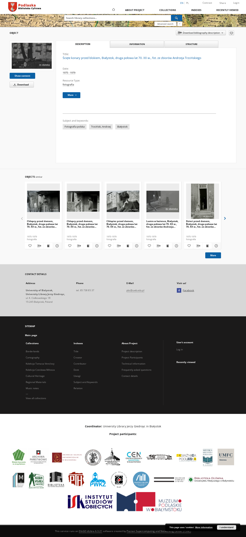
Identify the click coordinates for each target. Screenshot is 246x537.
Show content (22, 75)
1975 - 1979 (69, 72)
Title (76, 351)
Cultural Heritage (35, 376)
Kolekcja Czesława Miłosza (40, 369)
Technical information (133, 363)
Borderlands (32, 351)
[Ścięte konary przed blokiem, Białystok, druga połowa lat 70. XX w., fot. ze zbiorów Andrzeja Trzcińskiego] (32, 56)
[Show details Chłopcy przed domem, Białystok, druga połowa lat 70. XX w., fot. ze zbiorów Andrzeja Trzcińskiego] (56, 245)
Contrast (207, 2)
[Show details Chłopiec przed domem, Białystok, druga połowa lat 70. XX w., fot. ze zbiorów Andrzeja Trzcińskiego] (136, 245)
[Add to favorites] (231, 32)
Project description (132, 351)
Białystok (122, 126)
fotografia (68, 84)
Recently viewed (227, 10)
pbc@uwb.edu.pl (135, 290)
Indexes (196, 10)
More (213, 255)
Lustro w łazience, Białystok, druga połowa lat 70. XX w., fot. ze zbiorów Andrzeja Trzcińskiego (162, 224)
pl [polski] (187, 3)
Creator (78, 357)
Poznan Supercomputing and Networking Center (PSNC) (159, 531)
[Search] (176, 18)
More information (204, 527)
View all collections (36, 398)
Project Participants (132, 357)
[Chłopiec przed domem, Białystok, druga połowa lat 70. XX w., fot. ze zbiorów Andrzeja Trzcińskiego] (123, 201)
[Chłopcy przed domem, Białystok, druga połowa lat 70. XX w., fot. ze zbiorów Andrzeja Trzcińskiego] (43, 201)
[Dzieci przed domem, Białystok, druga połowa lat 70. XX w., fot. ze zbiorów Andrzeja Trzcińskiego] (202, 201)
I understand (227, 527)
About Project (134, 10)
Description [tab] (82, 44)
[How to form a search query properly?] (179, 24)
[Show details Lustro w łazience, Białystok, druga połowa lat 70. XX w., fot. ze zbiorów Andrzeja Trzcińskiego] (176, 245)
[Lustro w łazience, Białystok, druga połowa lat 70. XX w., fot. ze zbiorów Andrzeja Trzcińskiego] (162, 201)
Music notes (32, 388)
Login (236, 2)
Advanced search (165, 23)
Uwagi (77, 376)
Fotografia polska (75, 126)
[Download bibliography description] (38, 245)
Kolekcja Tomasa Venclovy (40, 363)
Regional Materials (36, 382)
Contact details (130, 376)
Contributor (80, 363)
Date (76, 369)
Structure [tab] (191, 44)
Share (222, 3)
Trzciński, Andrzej (101, 126)
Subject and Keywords (85, 382)
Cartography (32, 357)
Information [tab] (137, 44)
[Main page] (113, 10)
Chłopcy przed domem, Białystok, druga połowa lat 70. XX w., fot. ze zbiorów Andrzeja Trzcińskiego (42, 224)
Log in (179, 349)
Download (20, 84)
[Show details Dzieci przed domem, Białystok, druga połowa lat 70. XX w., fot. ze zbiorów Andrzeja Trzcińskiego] (215, 245)
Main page (31, 335)
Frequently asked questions (136, 369)
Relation (78, 388)
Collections (167, 10)
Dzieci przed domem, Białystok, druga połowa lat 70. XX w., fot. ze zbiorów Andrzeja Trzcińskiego (201, 224)
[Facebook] (179, 290)
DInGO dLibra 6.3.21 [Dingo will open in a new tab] (90, 531)
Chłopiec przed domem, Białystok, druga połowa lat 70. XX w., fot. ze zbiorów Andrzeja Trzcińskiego (121, 224)
